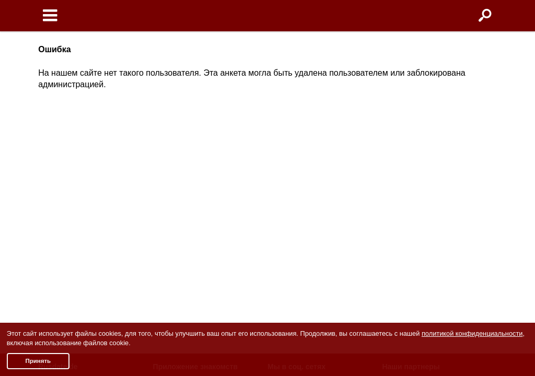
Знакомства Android (193, 186)
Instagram (289, 186)
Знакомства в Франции (421, 186)
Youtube (286, 198)
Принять (38, 361)
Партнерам (57, 232)
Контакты (54, 220)
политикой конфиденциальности (472, 333)
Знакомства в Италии (419, 173)
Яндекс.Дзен (294, 223)
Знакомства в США (414, 161)
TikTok (283, 211)
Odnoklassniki (296, 173)
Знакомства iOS (186, 173)
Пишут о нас (59, 207)
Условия (52, 161)
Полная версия (64, 244)
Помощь (52, 194)
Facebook (289, 161)
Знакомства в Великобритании (435, 198)
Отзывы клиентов (68, 257)
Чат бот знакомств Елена (202, 198)
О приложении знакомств (202, 161)
